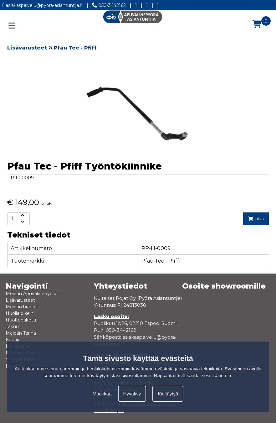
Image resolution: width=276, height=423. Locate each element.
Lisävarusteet (27, 48)
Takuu (12, 326)
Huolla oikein (19, 313)
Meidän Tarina (21, 333)
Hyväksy (132, 393)
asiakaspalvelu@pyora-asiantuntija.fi (43, 4)
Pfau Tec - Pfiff (75, 48)
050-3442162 (109, 4)
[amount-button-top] (22, 215)
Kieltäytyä (168, 393)
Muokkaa (102, 393)
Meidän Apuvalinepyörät (32, 293)
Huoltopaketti (21, 320)
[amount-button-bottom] (22, 222)
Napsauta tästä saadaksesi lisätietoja (192, 375)
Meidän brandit (22, 307)
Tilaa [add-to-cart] (256, 219)
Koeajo (13, 339)
